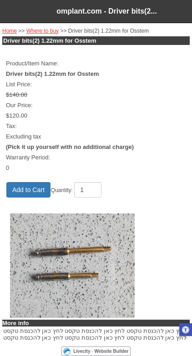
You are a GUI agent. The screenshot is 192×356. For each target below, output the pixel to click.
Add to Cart (28, 189)
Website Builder (111, 351)
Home (9, 31)
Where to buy (42, 31)
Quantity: (62, 190)
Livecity (81, 351)
